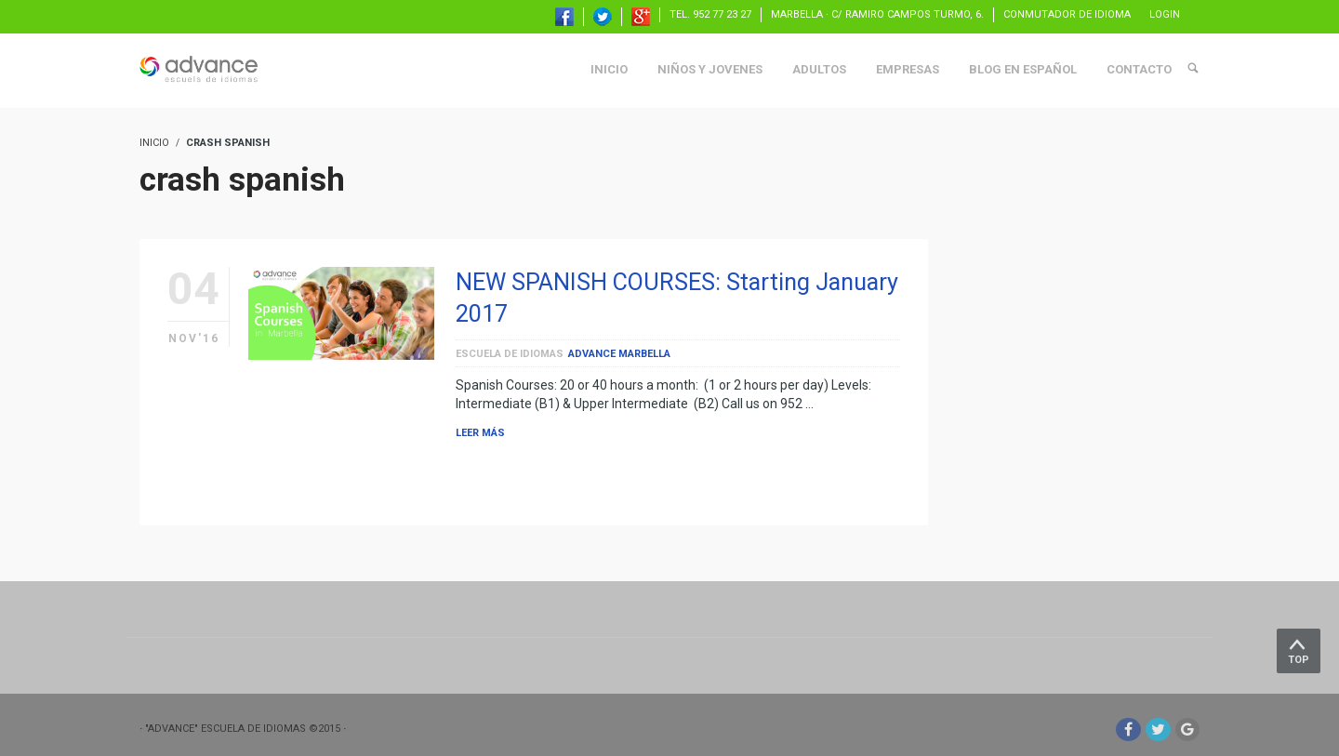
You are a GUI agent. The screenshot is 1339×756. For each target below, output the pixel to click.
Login (1164, 14)
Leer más (480, 433)
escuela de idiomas (509, 354)
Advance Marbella (619, 354)
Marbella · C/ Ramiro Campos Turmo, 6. (877, 14)
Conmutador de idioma (1067, 14)
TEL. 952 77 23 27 (710, 14)
